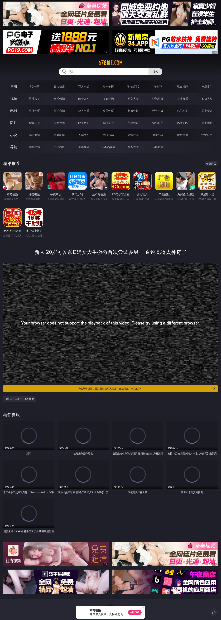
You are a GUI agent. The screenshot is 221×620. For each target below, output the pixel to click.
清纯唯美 (157, 123)
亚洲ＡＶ (34, 99)
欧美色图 (83, 123)
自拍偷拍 (59, 99)
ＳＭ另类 (207, 99)
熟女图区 (182, 123)
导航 (13, 147)
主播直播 (182, 99)
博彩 (13, 86)
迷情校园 (133, 135)
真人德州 (59, 86)
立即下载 (135, 612)
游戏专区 (108, 86)
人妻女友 (83, 135)
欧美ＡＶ (83, 99)
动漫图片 (108, 123)
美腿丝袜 (133, 123)
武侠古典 (108, 135)
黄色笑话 (182, 135)
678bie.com (110, 62)
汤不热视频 (108, 147)
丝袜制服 (157, 99)
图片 (13, 122)
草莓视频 (83, 147)
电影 (13, 110)
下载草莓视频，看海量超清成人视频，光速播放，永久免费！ (147, 389)
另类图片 (207, 123)
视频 (13, 98)
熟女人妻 (133, 99)
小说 (13, 134)
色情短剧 (157, 147)
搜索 (155, 72)
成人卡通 (83, 111)
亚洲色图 (59, 123)
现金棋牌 (182, 86)
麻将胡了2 (133, 86)
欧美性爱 (108, 111)
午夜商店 (59, 147)
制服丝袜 (133, 111)
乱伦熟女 (182, 111)
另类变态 (207, 111)
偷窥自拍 (34, 123)
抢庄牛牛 (207, 86)
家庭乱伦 (59, 135)
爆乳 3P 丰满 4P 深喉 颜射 (20, 398)
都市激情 (34, 135)
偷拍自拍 (59, 111)
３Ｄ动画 (108, 99)
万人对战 (83, 86)
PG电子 (34, 86)
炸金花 (158, 86)
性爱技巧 (207, 135)
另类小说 (157, 135)
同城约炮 (34, 147)
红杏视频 (133, 147)
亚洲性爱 (34, 111)
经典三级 (157, 111)
